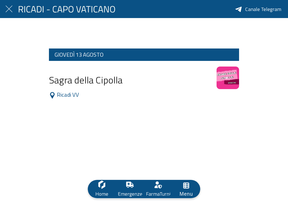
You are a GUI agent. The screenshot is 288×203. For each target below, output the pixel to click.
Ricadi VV (64, 95)
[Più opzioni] (186, 189)
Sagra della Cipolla (86, 80)
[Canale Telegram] (258, 9)
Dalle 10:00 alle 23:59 (67, 69)
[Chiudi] (9, 9)
